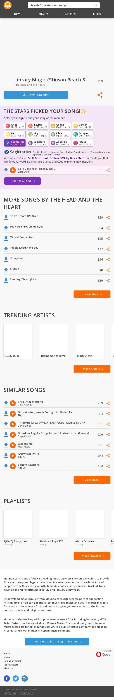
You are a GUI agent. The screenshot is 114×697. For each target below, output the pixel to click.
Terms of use (10, 692)
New (17, 14)
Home (7, 653)
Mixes (97, 14)
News (7, 657)
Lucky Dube (12, 356)
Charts (44, 14)
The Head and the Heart (29, 84)
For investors (11, 664)
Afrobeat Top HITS (51, 541)
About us (8, 668)
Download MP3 (36, 95)
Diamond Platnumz (53, 356)
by (57, 158)
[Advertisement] (57, 46)
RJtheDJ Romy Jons (15, 541)
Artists (70, 14)
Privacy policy (27, 692)
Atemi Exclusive (85, 541)
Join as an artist (12, 660)
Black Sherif (84, 356)
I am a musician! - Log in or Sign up (57, 641)
